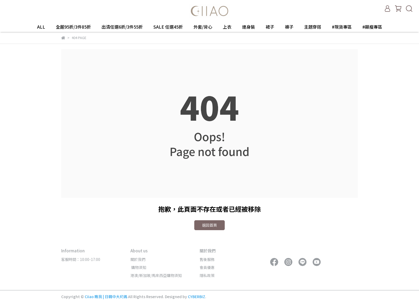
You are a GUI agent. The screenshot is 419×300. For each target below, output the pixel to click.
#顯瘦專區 (372, 27)
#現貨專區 (342, 27)
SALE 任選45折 (168, 27)
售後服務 (207, 259)
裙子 (270, 27)
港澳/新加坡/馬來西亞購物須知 (156, 275)
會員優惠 (207, 267)
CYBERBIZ (196, 296)
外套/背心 (202, 27)
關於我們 (137, 259)
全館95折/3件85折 (73, 27)
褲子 (289, 27)
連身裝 (248, 27)
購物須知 (138, 267)
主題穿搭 (312, 27)
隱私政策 (207, 275)
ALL (41, 27)
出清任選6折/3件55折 (122, 27)
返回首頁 (209, 225)
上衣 (227, 27)
